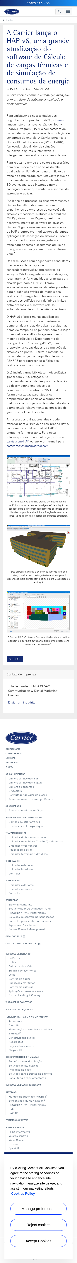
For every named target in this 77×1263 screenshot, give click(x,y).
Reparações (16, 1041)
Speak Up (14, 1148)
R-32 (12, 1108)
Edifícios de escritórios (22, 970)
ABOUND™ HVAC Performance (27, 912)
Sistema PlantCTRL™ (21, 904)
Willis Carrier (17, 1140)
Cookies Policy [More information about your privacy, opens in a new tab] (23, 1193)
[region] (38, 1205)
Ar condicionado (15, 774)
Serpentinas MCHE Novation (27, 1100)
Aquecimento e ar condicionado (24, 817)
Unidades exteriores (21, 865)
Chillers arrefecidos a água (25, 782)
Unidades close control (23, 845)
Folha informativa (19, 1131)
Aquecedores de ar (20, 849)
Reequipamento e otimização (22, 1057)
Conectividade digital (22, 1037)
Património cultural (21, 986)
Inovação (11, 1092)
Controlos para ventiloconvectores (30, 921)
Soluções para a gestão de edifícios (30, 1073)
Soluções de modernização (25, 1061)
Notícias (11, 758)
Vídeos (9, 767)
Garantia (14, 1025)
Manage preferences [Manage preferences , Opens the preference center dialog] (38, 1209)
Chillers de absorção (21, 786)
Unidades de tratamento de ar (27, 837)
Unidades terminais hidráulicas (28, 853)
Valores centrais (18, 1135)
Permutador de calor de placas (28, 794)
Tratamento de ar (16, 833)
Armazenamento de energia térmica (31, 799)
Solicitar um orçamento (20, 1009)
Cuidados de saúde (20, 966)
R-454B (13, 1113)
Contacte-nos (14, 753)
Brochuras (12, 762)
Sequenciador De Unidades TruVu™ (31, 908)
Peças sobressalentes (22, 1045)
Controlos (14, 873)
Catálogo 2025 (15, 936)
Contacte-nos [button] (38, 3)
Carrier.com (13, 749)
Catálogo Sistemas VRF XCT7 (23, 943)
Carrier (60, 120)
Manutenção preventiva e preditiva (30, 1029)
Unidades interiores (21, 869)
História (13, 1144)
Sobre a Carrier (15, 1127)
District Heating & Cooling (24, 995)
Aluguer (15, 1049)
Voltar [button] (14, 659)
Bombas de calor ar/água (24, 821)
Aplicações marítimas (22, 982)
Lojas (12, 974)
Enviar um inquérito (21, 702)
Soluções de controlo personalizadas (31, 916)
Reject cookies (38, 1225)
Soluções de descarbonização (23, 1085)
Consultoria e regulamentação (27, 1077)
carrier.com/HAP (18, 441)
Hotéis (12, 962)
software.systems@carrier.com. (28, 446)
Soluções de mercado (18, 954)
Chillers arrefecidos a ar (23, 778)
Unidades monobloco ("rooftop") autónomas (36, 841)
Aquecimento (13, 806)
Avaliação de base (20, 1069)
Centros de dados (19, 978)
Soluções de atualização (23, 1065)
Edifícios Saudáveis (17, 1120)
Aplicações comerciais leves (26, 991)
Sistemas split (14, 880)
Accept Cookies (38, 1241)
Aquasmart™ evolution (23, 925)
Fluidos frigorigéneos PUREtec (28, 1096)
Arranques (15, 1021)
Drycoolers (15, 790)
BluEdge (15, 1033)
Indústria (14, 958)
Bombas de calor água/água (26, 810)
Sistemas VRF (13, 861)
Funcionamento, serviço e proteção (27, 1017)
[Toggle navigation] (59, 11)
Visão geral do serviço (19, 1002)
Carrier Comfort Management (27, 929)
